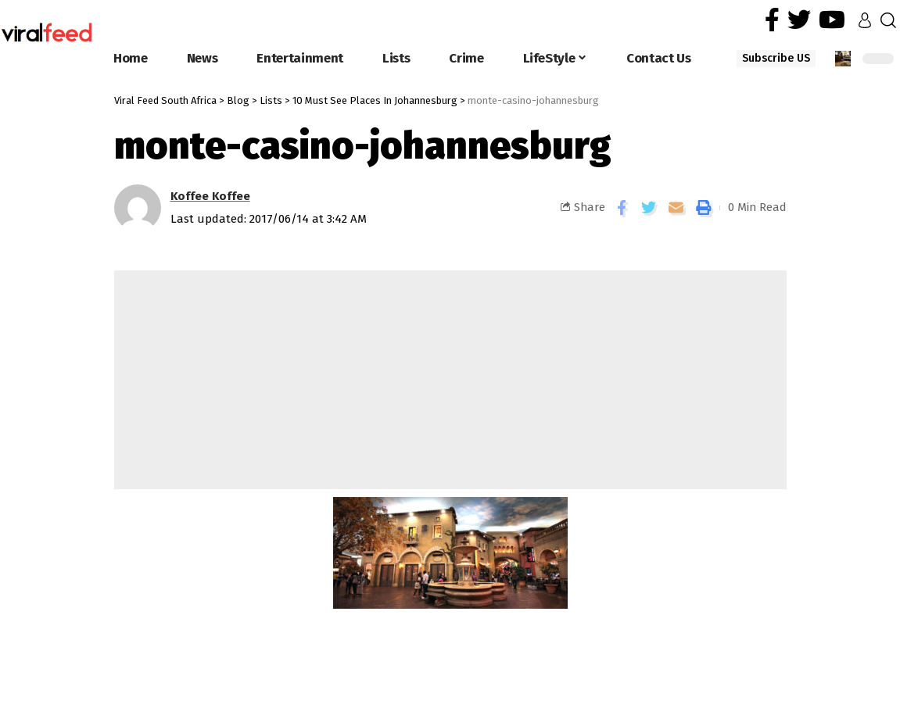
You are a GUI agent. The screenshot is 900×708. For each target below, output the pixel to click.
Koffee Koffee (210, 196)
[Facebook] (772, 20)
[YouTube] (832, 20)
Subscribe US (776, 58)
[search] (888, 20)
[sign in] (865, 20)
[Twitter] (799, 20)
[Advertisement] (450, 379)
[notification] (843, 58)
